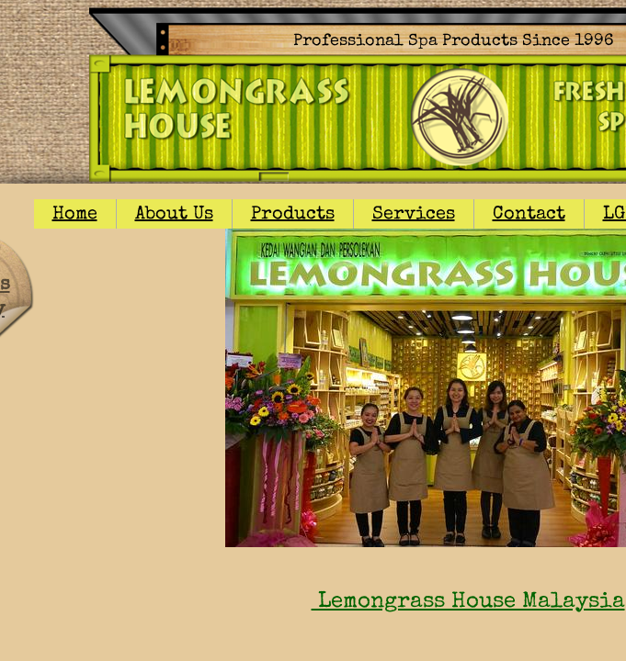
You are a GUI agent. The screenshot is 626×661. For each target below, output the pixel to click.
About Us (174, 215)
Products (293, 215)
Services (413, 215)
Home (74, 215)
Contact (529, 215)
